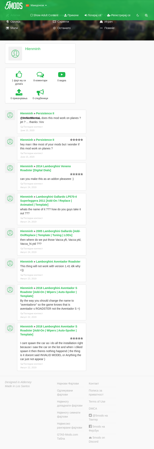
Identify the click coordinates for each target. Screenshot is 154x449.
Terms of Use (97, 401)
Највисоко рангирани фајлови (69, 425)
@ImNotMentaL (30, 118)
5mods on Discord (97, 439)
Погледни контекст (31, 127)
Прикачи (71, 15)
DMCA (93, 408)
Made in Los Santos (17, 386)
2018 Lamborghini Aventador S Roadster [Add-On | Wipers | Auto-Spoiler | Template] (48, 292)
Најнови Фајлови (68, 383)
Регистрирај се (119, 15)
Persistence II (45, 113)
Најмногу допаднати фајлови (70, 403)
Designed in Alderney (18, 382)
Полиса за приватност (96, 392)
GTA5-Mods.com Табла (67, 436)
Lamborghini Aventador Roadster (58, 261)
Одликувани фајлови (65, 392)
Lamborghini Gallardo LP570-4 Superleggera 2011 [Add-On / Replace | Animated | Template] (48, 200)
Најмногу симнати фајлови (68, 414)
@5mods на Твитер (98, 417)
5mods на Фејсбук (97, 428)
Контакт (94, 383)
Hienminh (32, 49)
